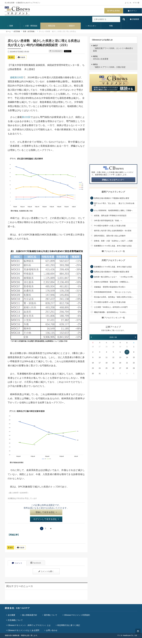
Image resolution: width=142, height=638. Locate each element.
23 (93, 368)
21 (127, 363)
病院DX (71, 26)
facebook (36, 563)
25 (106, 368)
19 (113, 363)
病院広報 (50, 26)
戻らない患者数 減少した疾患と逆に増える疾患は (57, 31)
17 (100, 363)
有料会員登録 (114, 11)
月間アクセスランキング (113, 260)
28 (106, 347)
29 (113, 347)
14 (127, 357)
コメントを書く (46, 571)
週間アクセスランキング (113, 192)
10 (100, 357)
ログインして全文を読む (46, 519)
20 (120, 363)
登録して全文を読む (46, 512)
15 (134, 357)
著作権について (50, 615)
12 (113, 357)
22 (134, 363)
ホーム (8, 31)
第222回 (26, 117)
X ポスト (67, 51)
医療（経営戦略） (29, 31)
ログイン (133, 11)
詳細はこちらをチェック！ (113, 180)
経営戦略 (17, 31)
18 (106, 363)
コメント (17, 563)
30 (120, 347)
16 (93, 363)
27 (100, 347)
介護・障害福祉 (30, 26)
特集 (111, 26)
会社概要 (11, 615)
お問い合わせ (51, 630)
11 (106, 357)
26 (93, 347)
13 (120, 357)
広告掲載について (15, 620)
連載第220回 (16, 77)
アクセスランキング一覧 (113, 251)
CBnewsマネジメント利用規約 (77, 615)
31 (127, 347)
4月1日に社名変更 (100, 57)
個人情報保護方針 (29, 615)
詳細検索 (135, 19)
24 (100, 368)
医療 (10, 26)
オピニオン (90, 26)
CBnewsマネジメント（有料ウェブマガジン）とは (29, 625)
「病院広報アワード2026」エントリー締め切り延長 (113, 48)
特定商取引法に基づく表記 (68, 625)
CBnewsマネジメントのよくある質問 (23, 630)
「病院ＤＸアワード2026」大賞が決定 (109, 65)
